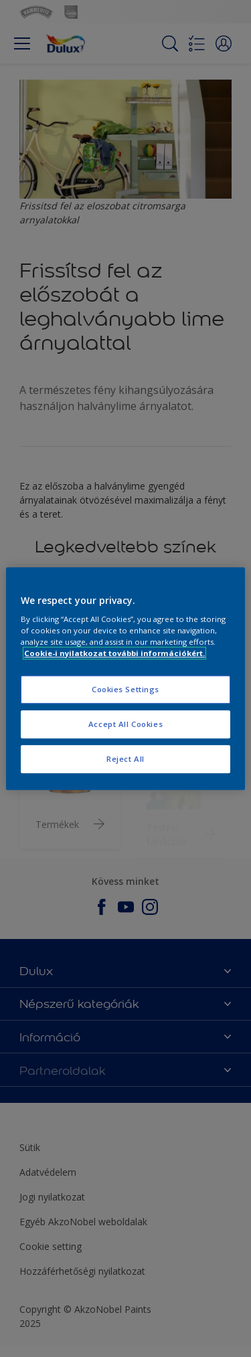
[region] (125, 679)
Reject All (125, 759)
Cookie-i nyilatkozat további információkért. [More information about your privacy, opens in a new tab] (114, 653)
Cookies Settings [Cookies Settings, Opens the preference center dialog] (125, 690)
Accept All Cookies (125, 724)
